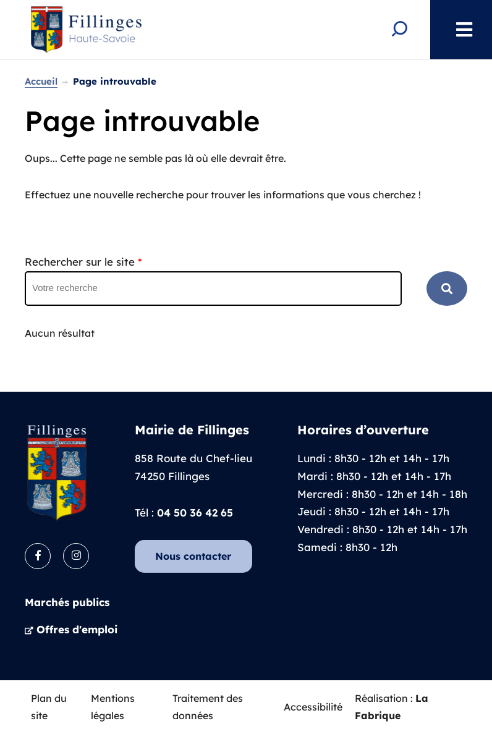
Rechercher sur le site (83, 261)
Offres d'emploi (76, 629)
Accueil (41, 81)
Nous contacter (193, 556)
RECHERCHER (446, 288)
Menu (458, 29)
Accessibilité (313, 707)
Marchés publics (67, 602)
